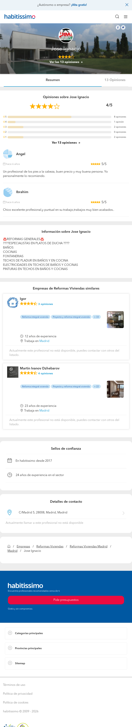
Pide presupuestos (66, 600)
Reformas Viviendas (49, 546)
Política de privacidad (17, 693)
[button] (66, 633)
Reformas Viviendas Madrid (88, 546)
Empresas (23, 546)
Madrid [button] (44, 341)
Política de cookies (15, 702)
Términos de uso (14, 685)
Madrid (12, 551)
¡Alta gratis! (79, 5)
